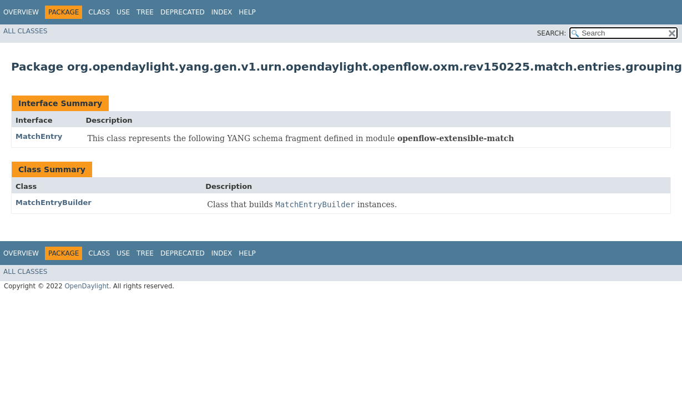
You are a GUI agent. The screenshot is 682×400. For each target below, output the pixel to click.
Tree (145, 12)
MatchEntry (39, 136)
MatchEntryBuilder (54, 202)
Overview (21, 12)
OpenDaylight (86, 286)
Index (222, 12)
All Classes (25, 31)
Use (123, 12)
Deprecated (182, 12)
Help (247, 12)
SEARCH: (552, 33)
